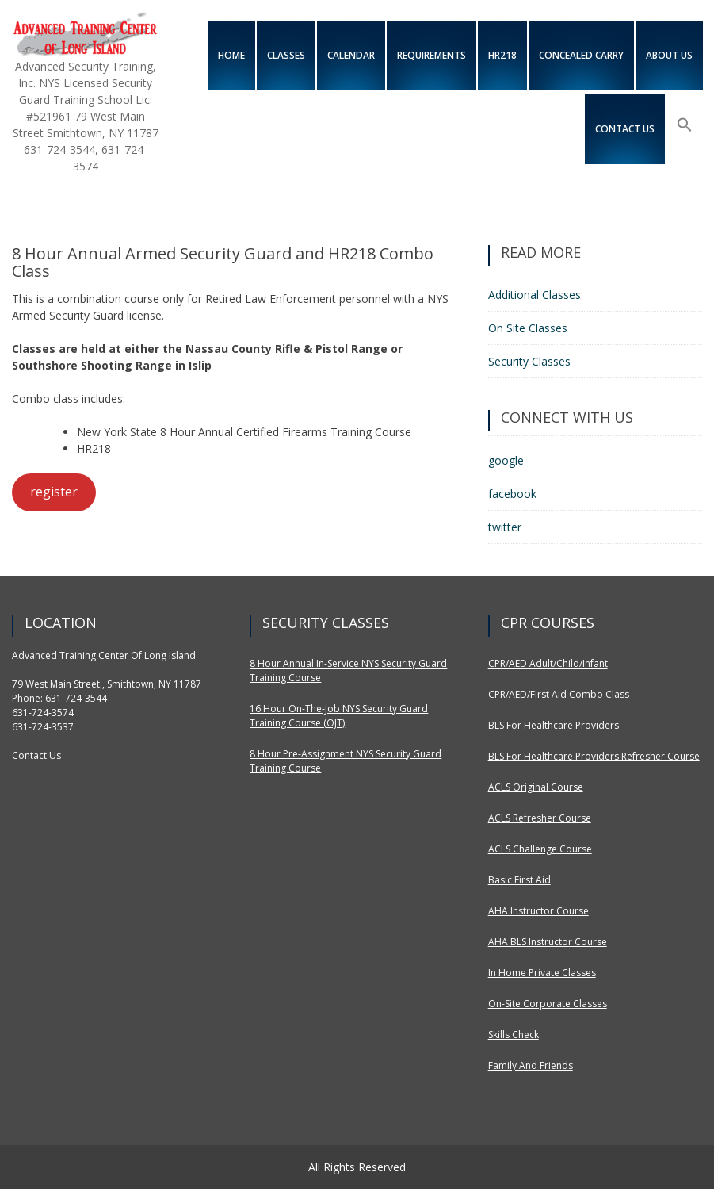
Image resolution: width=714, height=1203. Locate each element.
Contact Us (36, 755)
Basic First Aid (519, 880)
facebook (512, 493)
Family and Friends (530, 1065)
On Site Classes (527, 327)
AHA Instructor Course (538, 911)
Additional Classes (534, 294)
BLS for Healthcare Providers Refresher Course (594, 756)
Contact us (625, 129)
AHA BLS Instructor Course (547, 941)
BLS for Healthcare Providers (553, 725)
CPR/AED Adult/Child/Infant (548, 663)
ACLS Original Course (535, 787)
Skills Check (513, 1034)
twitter (504, 526)
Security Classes (529, 361)
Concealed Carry (581, 55)
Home (231, 55)
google (506, 460)
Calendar (351, 55)
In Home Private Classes (542, 972)
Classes (286, 55)
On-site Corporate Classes (547, 1003)
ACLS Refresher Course (539, 818)
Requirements (431, 55)
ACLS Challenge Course (540, 849)
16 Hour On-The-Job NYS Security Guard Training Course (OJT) (339, 716)
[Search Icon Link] (684, 125)
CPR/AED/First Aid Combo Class (558, 694)
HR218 (502, 55)
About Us (669, 55)
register (54, 491)
